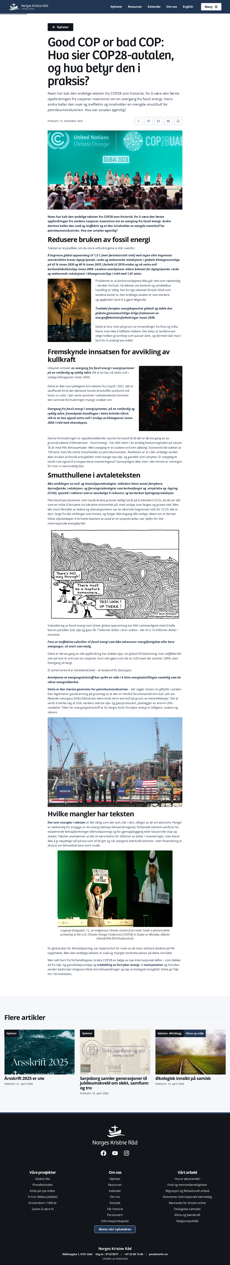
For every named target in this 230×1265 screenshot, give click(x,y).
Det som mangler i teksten (67, 822)
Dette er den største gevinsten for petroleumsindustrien (88, 689)
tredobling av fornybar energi (118, 965)
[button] (139, 121)
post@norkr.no (158, 1254)
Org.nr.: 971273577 (106, 1254)
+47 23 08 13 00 (133, 1254)
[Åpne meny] (211, 7)
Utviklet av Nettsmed (115, 1258)
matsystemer (153, 965)
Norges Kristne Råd (115, 1248)
